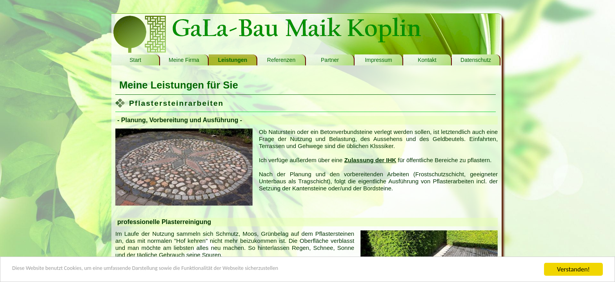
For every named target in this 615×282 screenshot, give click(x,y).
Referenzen (281, 60)
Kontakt (427, 60)
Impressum (378, 60)
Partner (330, 60)
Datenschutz (475, 60)
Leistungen (232, 60)
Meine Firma (184, 60)
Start (135, 60)
